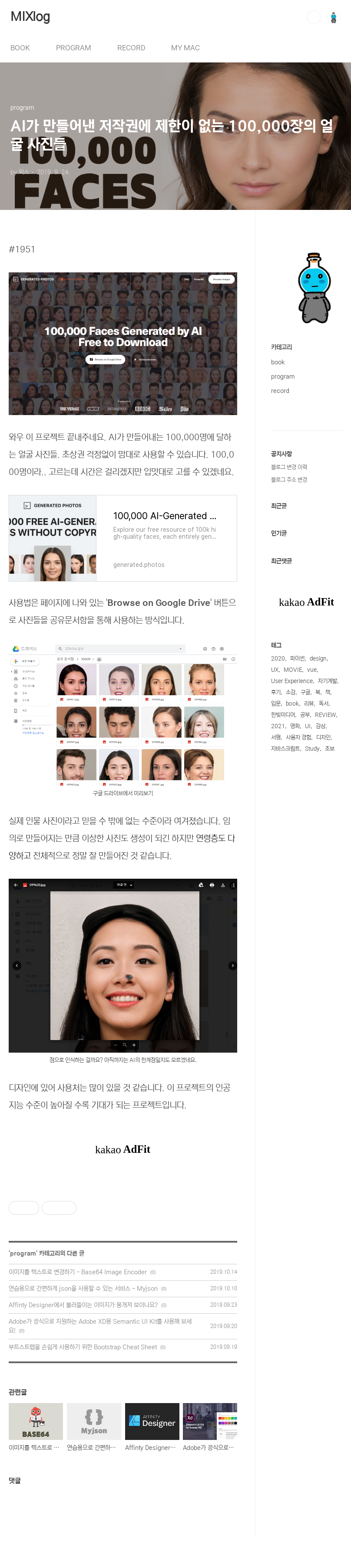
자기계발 (327, 681)
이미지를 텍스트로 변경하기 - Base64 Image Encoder (78, 1272)
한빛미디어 (283, 715)
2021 (278, 726)
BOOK (20, 48)
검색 (313, 17)
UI (308, 726)
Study (312, 749)
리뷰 (309, 703)
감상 (320, 726)
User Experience (292, 681)
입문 (276, 703)
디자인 (323, 737)
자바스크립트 (285, 749)
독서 (323, 703)
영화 (295, 726)
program (23, 1253)
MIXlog (30, 17)
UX (274, 670)
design (318, 658)
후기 (276, 692)
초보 (329, 749)
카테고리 (281, 347)
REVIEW (325, 715)
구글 (305, 692)
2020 (278, 658)
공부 (305, 715)
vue (312, 670)
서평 (276, 737)
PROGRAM (73, 48)
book (278, 362)
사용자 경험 (298, 737)
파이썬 (297, 658)
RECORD (131, 48)
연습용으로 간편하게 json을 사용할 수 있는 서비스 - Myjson (83, 1288)
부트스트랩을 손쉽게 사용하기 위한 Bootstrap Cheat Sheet (83, 1347)
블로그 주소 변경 (289, 480)
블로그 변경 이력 (289, 467)
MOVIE (293, 670)
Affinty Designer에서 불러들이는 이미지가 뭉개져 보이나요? (83, 1305)
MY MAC (185, 48)
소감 (290, 692)
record (280, 390)
